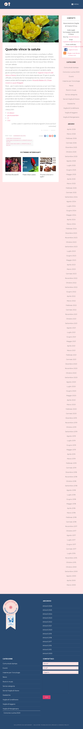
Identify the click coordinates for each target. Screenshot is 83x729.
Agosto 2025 (71, 161)
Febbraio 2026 (71, 138)
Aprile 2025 (71, 179)
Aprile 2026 (71, 129)
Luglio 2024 (71, 206)
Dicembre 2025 (71, 147)
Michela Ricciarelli (12, 175)
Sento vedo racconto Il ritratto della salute (18, 144)
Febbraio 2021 (71, 355)
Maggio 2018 (71, 504)
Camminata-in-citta (19, 135)
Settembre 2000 (71, 571)
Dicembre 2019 (71, 418)
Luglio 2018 (71, 495)
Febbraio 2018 (71, 517)
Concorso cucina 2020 (71, 72)
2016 (50, 645)
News (53, 130)
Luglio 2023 (71, 251)
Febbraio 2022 (71, 305)
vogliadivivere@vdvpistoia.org (72, 41)
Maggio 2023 (71, 260)
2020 (50, 630)
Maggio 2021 (71, 341)
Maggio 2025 (71, 174)
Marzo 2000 (71, 585)
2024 (50, 614)
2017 (50, 641)
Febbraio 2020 (71, 409)
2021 (50, 626)
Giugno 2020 (71, 391)
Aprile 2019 (71, 454)
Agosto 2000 (71, 576)
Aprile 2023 (71, 265)
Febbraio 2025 (71, 188)
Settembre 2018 (71, 486)
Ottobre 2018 (71, 481)
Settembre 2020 (71, 377)
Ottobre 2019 (71, 427)
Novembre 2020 (71, 368)
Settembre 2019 (71, 432)
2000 (50, 653)
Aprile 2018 (71, 508)
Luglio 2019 (71, 441)
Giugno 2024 (71, 210)
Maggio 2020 (71, 395)
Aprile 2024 (71, 219)
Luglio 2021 (71, 332)
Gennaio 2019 (71, 468)
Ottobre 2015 (71, 562)
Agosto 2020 (71, 382)
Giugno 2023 (71, 256)
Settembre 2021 (71, 323)
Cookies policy (63, 725)
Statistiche (71, 104)
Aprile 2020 (71, 400)
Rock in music (71, 90)
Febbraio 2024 (71, 229)
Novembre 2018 (71, 477)
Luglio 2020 (71, 386)
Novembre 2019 (71, 423)
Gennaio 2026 (71, 143)
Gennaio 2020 (71, 413)
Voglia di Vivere (73, 49)
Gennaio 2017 (71, 549)
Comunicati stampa (71, 67)
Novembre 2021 (71, 314)
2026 (50, 606)
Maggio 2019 (71, 450)
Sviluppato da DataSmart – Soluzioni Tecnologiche (32, 725)
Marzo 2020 (71, 404)
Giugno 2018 (71, 499)
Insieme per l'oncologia (71, 81)
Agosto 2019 (71, 436)
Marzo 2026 (71, 134)
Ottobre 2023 (71, 242)
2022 (50, 622)
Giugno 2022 (71, 292)
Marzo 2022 (71, 301)
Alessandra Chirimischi (30, 46)
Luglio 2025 (71, 165)
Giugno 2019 (71, 445)
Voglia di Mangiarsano (71, 117)
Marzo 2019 (71, 459)
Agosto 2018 (71, 490)
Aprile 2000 (71, 580)
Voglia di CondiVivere (71, 108)
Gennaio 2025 (71, 192)
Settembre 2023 (71, 247)
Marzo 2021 (71, 350)
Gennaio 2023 (71, 274)
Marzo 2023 (71, 269)
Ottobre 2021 (71, 319)
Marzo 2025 (71, 183)
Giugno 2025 (71, 170)
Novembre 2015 (71, 558)
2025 (50, 610)
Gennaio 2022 (71, 310)
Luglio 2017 (71, 540)
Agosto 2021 (71, 328)
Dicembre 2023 (71, 233)
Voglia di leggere (71, 113)
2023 (50, 618)
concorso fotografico (13, 138)
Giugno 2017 (71, 544)
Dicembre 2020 (71, 364)
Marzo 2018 (71, 513)
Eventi (46, 130)
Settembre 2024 (71, 197)
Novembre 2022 (71, 278)
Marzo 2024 (71, 224)
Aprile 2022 (71, 296)
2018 (50, 638)
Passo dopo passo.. (29, 175)
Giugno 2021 (71, 337)
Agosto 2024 (71, 201)
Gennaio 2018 (71, 522)
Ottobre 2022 (71, 283)
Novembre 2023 (71, 238)
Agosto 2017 (71, 535)
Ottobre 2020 (71, 373)
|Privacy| (54, 725)
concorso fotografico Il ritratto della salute (19, 141)
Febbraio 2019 (71, 463)
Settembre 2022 (71, 287)
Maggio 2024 (71, 215)
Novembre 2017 (71, 526)
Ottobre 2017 (71, 531)
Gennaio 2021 (71, 359)
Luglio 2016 (71, 553)
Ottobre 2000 (71, 567)
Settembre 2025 (71, 156)
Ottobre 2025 (71, 152)
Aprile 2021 (71, 346)
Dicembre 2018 (71, 472)
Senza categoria (71, 94)
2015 (50, 649)
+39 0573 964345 (74, 37)
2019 (50, 634)
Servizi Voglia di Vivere (71, 99)
